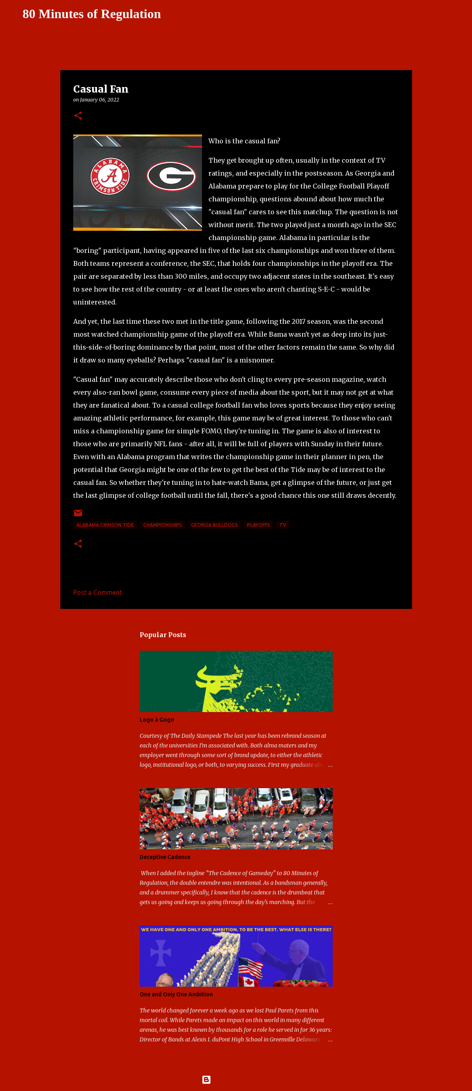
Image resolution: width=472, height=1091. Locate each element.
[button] (78, 116)
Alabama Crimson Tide (105, 525)
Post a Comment (97, 592)
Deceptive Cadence (165, 857)
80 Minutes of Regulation (92, 13)
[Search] (172, 14)
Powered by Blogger (236, 1079)
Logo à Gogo (157, 719)
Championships (162, 525)
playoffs (258, 525)
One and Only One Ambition (176, 994)
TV (282, 525)
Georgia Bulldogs (214, 525)
